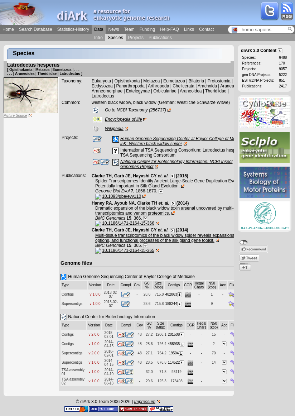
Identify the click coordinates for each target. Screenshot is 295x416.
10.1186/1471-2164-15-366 (128, 223)
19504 (176, 353)
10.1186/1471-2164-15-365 (128, 250)
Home (8, 29)
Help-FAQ (169, 29)
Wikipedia (114, 128)
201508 (176, 334)
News (113, 29)
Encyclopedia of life (123, 119)
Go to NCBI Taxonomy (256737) (135, 110)
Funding (147, 29)
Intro (98, 37)
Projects (136, 37)
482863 (173, 294)
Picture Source (15, 116)
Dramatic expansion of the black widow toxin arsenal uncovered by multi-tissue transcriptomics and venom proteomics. (170, 211)
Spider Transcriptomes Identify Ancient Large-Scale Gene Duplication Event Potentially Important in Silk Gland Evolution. (167, 183)
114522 (176, 362)
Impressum (144, 401)
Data (98, 29)
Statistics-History (73, 29)
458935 (176, 344)
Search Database (35, 29)
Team (129, 29)
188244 (173, 304)
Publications (160, 37)
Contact (206, 29)
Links (189, 29)
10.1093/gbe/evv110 (121, 196)
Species (115, 37)
